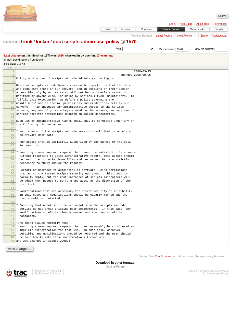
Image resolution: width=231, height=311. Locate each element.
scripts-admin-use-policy (92, 41)
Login (172, 24)
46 (12, 257)
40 (12, 232)
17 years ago (104, 55)
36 (12, 216)
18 (12, 141)
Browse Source (171, 29)
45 (12, 253)
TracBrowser (163, 286)
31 (12, 195)
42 (12, 241)
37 (12, 220)
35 (12, 211)
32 (12, 199)
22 (12, 158)
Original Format (115, 297)
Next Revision (185, 35)
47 (12, 261)
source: (11, 41)
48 (12, 266)
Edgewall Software (49, 304)
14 (12, 126)
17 (12, 138)
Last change (12, 55)
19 (12, 146)
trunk (27, 41)
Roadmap (146, 29)
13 (12, 122)
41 (12, 236)
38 (12, 224)
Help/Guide (185, 24)
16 (12, 134)
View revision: (167, 49)
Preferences (220, 24)
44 (12, 248)
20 (12, 150)
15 (12, 129)
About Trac (202, 24)
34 (12, 208)
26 (12, 174)
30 (12, 191)
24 (12, 166)
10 (12, 109)
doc (57, 41)
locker (42, 41)
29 (12, 186)
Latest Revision (164, 35)
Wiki (108, 29)
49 (12, 270)
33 (12, 204)
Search (219, 29)
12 (12, 117)
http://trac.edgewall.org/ (215, 304)
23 (12, 162)
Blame (204, 35)
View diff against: (211, 49)
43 (12, 245)
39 (12, 228)
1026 (60, 55)
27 (12, 179)
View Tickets (197, 29)
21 (12, 154)
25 (12, 170)
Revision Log (219, 35)
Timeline (125, 29)
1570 (131, 41)
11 (12, 113)
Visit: (119, 48)
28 (12, 183)
